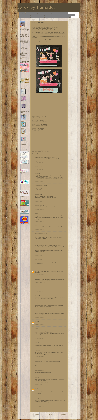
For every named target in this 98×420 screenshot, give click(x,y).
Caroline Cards (38, 311)
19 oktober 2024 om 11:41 (40, 221)
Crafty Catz (34, 129)
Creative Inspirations (36, 124)
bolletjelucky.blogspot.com (40, 233)
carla (36, 328)
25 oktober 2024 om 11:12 (40, 373)
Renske (36, 377)
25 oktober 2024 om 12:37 (40, 384)
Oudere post (63, 414)
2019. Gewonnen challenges (26, 17)
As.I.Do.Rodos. (38, 259)
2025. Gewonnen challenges (47, 12)
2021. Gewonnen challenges (54, 15)
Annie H (36, 286)
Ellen (36, 213)
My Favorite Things (45, 151)
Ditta (22, 103)
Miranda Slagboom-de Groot (40, 185)
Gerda (36, 360)
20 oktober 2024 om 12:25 (40, 346)
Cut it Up (33, 123)
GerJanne (36, 295)
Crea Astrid (37, 398)
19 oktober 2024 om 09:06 (40, 169)
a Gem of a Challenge (36, 119)
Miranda (22, 128)
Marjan (36, 342)
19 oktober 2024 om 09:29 (40, 181)
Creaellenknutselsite (39, 155)
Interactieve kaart (38, 151)
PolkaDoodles (35, 128)
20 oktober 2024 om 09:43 (40, 317)
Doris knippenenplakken (39, 370)
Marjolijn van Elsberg (39, 205)
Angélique (37, 173)
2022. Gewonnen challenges (40, 15)
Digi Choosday (35, 120)
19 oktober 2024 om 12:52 (40, 229)
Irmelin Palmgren (38, 269)
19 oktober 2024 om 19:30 (40, 291)
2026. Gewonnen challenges (33, 12)
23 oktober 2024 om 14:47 (40, 356)
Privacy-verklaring (66, 17)
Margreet (23, 114)
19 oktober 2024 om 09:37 (40, 190)
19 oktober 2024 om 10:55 (40, 209)
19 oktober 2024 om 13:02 (40, 240)
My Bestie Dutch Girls (36, 121)
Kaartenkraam (37, 194)
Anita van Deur (38, 166)
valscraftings (37, 350)
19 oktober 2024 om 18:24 (40, 282)
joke (35, 388)
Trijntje (36, 225)
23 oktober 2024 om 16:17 (40, 366)
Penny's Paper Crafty (36, 130)
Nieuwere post (35, 414)
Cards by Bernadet (36, 7)
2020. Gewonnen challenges (68, 15)
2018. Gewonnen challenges (40, 17)
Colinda (36, 321)
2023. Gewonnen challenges (26, 15)
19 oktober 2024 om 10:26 (40, 201)
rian (35, 303)
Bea (22, 95)
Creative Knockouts (36, 125)
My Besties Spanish (36, 117)
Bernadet (23, 26)
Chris (36, 243)
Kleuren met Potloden (36, 116)
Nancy (22, 121)
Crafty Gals (34, 126)
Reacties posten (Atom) (41, 416)
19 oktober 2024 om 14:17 (40, 274)
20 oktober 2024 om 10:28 (40, 338)
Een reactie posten (36, 409)
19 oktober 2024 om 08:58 (40, 162)
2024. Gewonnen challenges (61, 12)
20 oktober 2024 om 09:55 (40, 324)
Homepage (22, 12)
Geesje (22, 135)
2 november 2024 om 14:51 (40, 406)
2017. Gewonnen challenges (54, 17)
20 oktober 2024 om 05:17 (40, 308)
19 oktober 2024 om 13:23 (40, 255)
